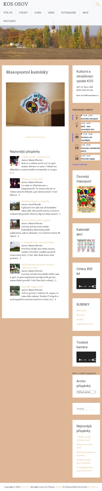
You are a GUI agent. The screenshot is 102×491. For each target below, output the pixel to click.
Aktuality (81, 310)
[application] (86, 283)
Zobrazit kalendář (79, 164)
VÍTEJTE (7, 12)
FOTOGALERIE (68, 12)
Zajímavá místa (84, 324)
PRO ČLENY (9, 21)
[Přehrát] (80, 286)
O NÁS (38, 12)
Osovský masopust (89, 119)
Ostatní (80, 315)
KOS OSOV (15, 4)
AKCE (86, 12)
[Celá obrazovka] (95, 286)
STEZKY (23, 12)
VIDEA (51, 12)
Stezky (80, 319)
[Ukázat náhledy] (35, 137)
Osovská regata (88, 159)
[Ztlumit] (93, 286)
